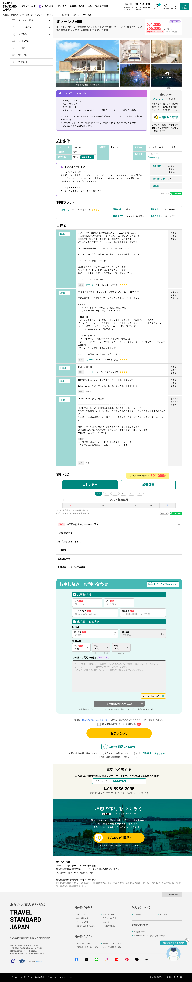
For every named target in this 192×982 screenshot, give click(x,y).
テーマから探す (82, 922)
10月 (139, 494)
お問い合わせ (119, 733)
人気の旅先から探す (110, 918)
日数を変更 (86, 157)
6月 (106, 494)
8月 (123, 494)
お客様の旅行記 (109, 926)
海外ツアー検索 (109, 914)
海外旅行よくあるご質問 (112, 943)
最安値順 (148, 484)
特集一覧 (106, 922)
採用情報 (163, 914)
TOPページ (80, 914)
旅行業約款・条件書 (174, 977)
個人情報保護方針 (156, 977)
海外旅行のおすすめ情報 (85, 926)
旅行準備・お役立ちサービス (87, 947)
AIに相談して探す (83, 918)
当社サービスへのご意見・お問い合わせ (149, 936)
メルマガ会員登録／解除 (112, 947)
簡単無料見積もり (141, 932)
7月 (115, 494)
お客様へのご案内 (83, 943)
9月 (131, 494)
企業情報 (137, 914)
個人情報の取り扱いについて (94, 720)
